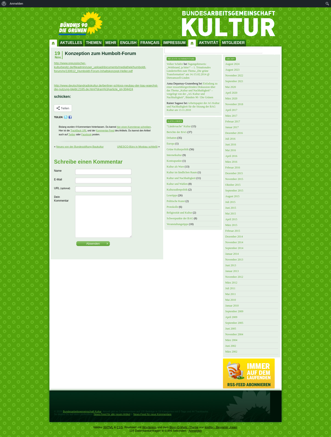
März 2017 (231, 115)
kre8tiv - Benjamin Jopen (221, 427)
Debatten (172, 137)
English (128, 43)
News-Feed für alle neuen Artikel (112, 414)
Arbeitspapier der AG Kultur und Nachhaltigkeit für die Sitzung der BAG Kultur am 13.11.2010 (193, 106)
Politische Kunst (176, 201)
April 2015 (231, 219)
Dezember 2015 (234, 173)
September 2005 (234, 322)
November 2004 (234, 334)
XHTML (108, 427)
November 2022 (234, 75)
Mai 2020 (230, 87)
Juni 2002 (230, 345)
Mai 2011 (230, 294)
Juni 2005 (230, 328)
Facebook (86, 134)
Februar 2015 (232, 230)
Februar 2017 (232, 121)
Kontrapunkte (174, 160)
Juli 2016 (230, 138)
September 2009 (234, 311)
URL (62, 188)
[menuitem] (4, 3)
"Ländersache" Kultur (179, 126)
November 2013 (234, 259)
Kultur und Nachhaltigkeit (181, 178)
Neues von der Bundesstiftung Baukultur (80, 146)
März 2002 (231, 351)
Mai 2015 (230, 213)
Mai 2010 (230, 299)
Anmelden (195, 430)
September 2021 (234, 81)
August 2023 (232, 69)
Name (58, 170)
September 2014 (234, 248)
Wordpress (149, 427)
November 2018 (234, 104)
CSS (120, 427)
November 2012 (234, 276)
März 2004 (231, 340)
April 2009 (231, 317)
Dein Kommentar (61, 199)
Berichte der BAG (177, 132)
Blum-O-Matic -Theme (183, 427)
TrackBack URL (78, 130)
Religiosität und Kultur (179, 212)
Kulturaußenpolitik (177, 189)
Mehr (111, 43)
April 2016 (231, 156)
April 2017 (231, 110)
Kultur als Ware (175, 166)
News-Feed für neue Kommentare (152, 414)
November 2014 (234, 242)
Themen (94, 43)
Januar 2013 (232, 271)
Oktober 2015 (232, 184)
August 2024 (232, 64)
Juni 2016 (230, 144)
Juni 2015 (230, 207)
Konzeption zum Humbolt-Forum (100, 53)
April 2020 (231, 92)
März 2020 (231, 98)
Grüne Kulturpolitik (178, 149)
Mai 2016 (230, 150)
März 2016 (231, 161)
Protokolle (172, 206)
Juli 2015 (230, 202)
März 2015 (231, 225)
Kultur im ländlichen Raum (182, 172)
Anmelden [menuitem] (16, 3)
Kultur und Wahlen (177, 183)
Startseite (53, 43)
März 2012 (231, 282)
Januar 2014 (232, 253)
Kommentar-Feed (105, 130)
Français (150, 43)
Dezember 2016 (234, 133)
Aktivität (208, 43)
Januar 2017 (232, 127)
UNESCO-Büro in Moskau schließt (137, 146)
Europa (171, 143)
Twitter (71, 134)
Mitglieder (233, 43)
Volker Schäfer (175, 64)
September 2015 (234, 190)
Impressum (174, 43)
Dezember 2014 (234, 236)
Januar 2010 (232, 305)
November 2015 (234, 179)
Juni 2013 (230, 265)
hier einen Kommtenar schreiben (134, 127)
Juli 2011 (230, 288)
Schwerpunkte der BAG (180, 218)
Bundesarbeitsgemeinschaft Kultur (82, 411)
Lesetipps (172, 195)
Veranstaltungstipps (177, 224)
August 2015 (232, 196)
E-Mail (58, 179)
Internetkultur (174, 155)
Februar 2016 (232, 167)
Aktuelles (71, 43)
